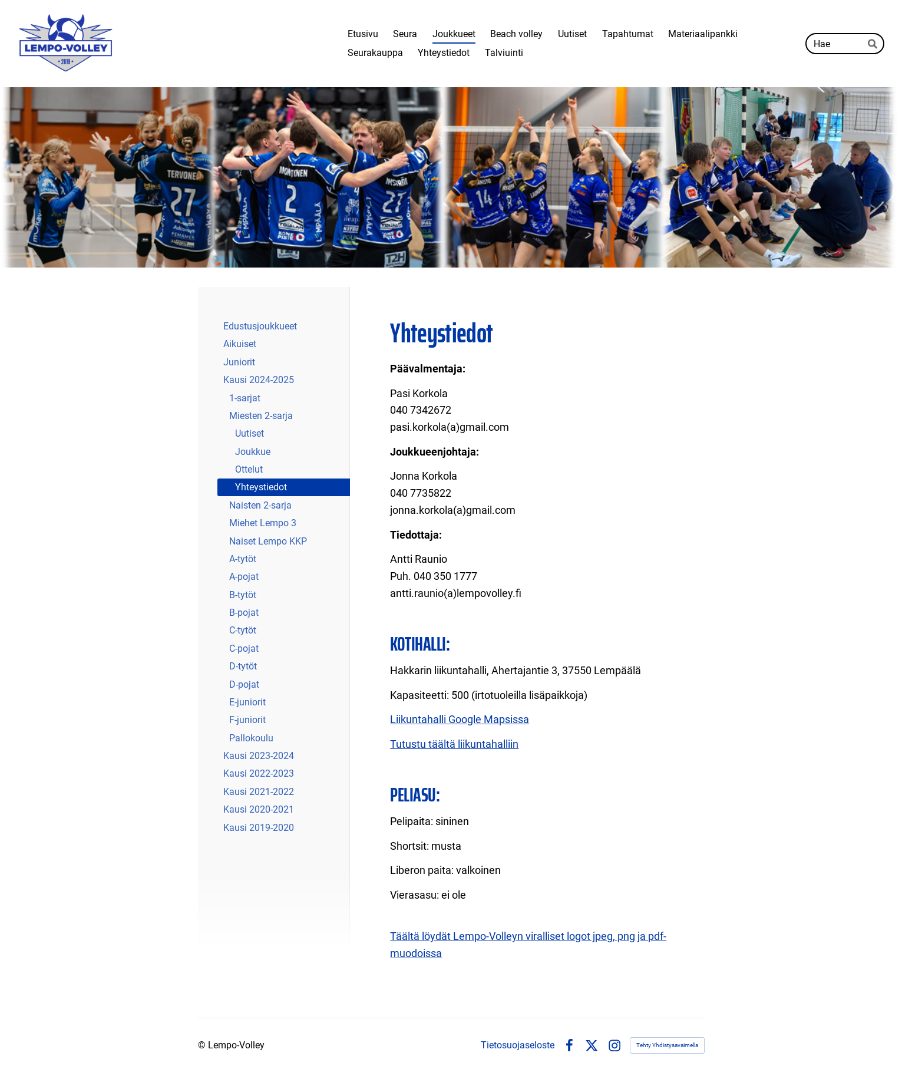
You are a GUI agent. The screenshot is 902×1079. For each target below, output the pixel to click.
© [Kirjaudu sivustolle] (203, 1045)
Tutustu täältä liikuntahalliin (454, 744)
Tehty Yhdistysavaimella (667, 1045)
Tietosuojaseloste (517, 1045)
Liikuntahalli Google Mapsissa (459, 719)
